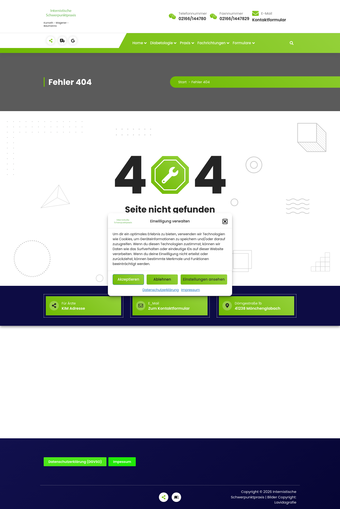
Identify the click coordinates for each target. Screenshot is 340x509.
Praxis (185, 42)
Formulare (242, 42)
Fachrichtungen (211, 42)
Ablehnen (162, 279)
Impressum (190, 289)
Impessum (122, 461)
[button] (225, 221)
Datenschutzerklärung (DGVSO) (75, 461)
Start (182, 81)
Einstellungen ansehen (204, 279)
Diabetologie (161, 42)
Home (137, 42)
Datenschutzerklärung (160, 289)
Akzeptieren (128, 279)
